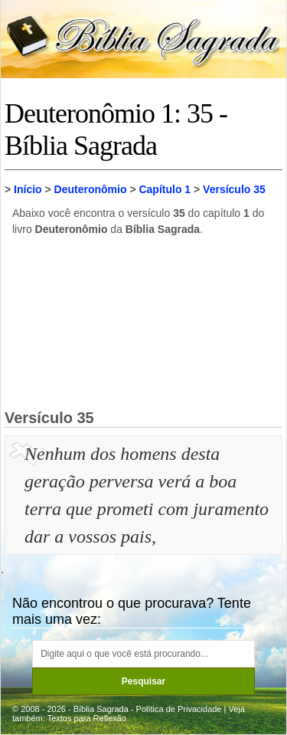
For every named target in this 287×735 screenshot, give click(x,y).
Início (28, 189)
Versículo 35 (234, 189)
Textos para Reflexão (86, 718)
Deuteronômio (90, 189)
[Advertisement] (143, 322)
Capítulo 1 (165, 189)
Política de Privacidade (179, 709)
